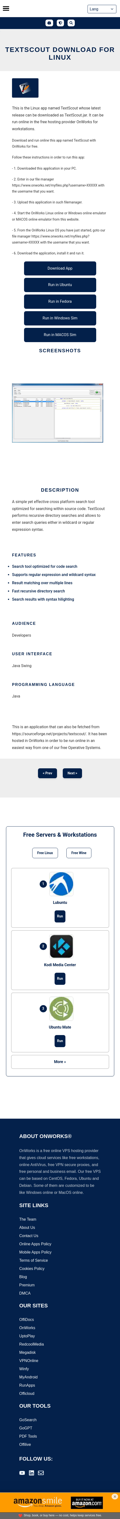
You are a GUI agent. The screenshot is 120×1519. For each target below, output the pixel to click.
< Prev (47, 773)
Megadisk (27, 1353)
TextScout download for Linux (60, 53)
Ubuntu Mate (60, 1027)
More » (60, 1061)
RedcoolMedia (31, 1345)
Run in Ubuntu (60, 284)
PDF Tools (28, 1437)
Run (60, 916)
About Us (27, 1228)
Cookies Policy (31, 1269)
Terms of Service (33, 1261)
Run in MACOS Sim (60, 334)
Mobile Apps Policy (35, 1253)
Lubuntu (60, 902)
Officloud (26, 1394)
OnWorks (27, 1328)
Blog (23, 1277)
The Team (27, 1220)
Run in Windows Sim (60, 318)
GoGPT (25, 1428)
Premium (27, 1285)
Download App (60, 268)
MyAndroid (28, 1377)
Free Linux (45, 853)
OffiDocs (26, 1320)
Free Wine (78, 853)
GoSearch (28, 1420)
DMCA (25, 1294)
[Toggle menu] (6, 8)
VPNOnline (28, 1361)
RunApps (27, 1386)
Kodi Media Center (60, 965)
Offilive (25, 1445)
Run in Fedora (60, 301)
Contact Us (28, 1236)
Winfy (24, 1369)
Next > (72, 773)
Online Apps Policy (35, 1244)
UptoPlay (27, 1336)
